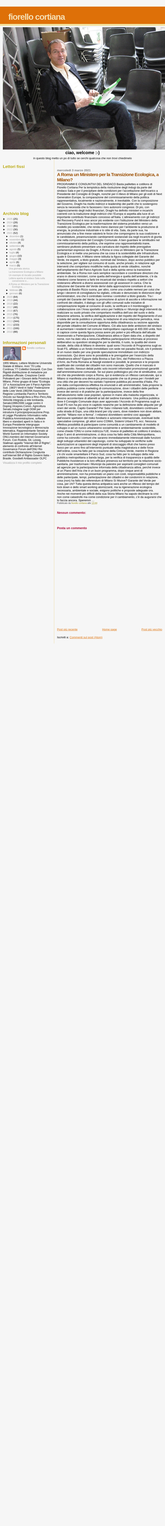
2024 (10, 222)
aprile (13, 262)
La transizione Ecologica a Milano (26, 272)
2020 (10, 296)
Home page (109, 629)
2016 (10, 310)
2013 (10, 321)
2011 (10, 328)
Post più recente (67, 629)
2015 (10, 314)
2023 (10, 225)
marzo (13, 265)
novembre (15, 239)
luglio (13, 252)
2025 (10, 218)
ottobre (14, 242)
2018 (10, 303)
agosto (14, 249)
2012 (10, 324)
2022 (10, 229)
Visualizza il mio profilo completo (22, 462)
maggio (14, 259)
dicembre (15, 236)
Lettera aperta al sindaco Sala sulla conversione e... (27, 279)
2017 (10, 307)
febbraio (14, 290)
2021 (10, 232)
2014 (10, 317)
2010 (10, 331)
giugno (14, 255)
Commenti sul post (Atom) (86, 637)
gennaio (14, 293)
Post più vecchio (151, 629)
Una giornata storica (19, 268)
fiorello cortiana (36, 17)
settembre (15, 246)
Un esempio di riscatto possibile (25, 275)
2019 (10, 300)
